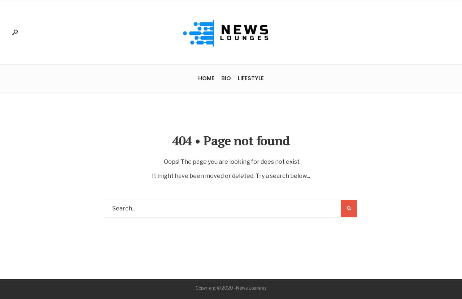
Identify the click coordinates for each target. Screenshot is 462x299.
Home (206, 78)
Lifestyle (251, 78)
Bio (226, 78)
